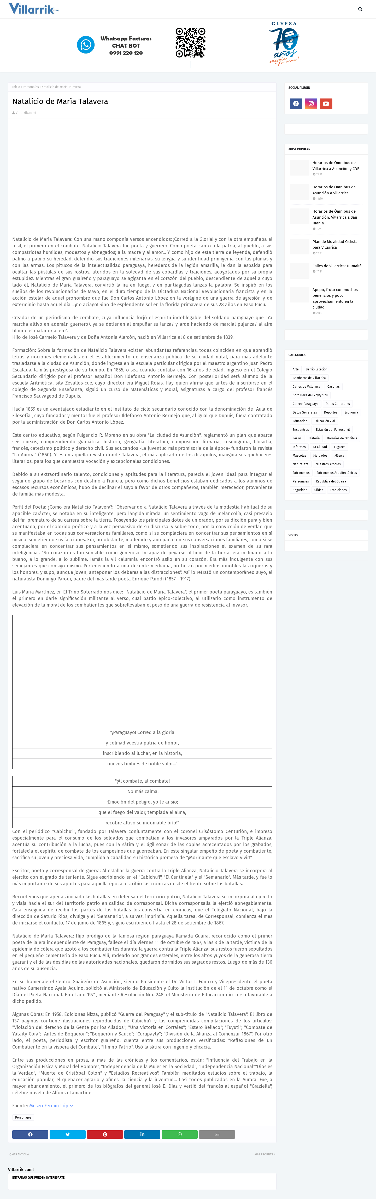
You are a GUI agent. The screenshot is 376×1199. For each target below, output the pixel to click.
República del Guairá (331, 481)
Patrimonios (301, 473)
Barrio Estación (316, 369)
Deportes (330, 412)
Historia (314, 438)
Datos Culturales (338, 404)
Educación (300, 421)
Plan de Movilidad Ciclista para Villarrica (335, 244)
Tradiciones (338, 490)
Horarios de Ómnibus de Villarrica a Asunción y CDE (336, 165)
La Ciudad (320, 447)
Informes (299, 447)
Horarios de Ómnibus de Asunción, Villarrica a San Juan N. (335, 217)
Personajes (31, 87)
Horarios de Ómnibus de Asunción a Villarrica (334, 190)
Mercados (320, 455)
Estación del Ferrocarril (333, 430)
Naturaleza (301, 464)
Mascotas (299, 455)
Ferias (297, 438)
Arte (296, 369)
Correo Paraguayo (306, 404)
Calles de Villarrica (306, 386)
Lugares (339, 447)
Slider (318, 490)
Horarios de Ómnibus (342, 438)
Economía (351, 412)
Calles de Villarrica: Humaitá (337, 266)
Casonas (333, 386)
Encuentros (301, 430)
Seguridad (300, 490)
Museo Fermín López (51, 1106)
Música (339, 455)
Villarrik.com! (26, 113)
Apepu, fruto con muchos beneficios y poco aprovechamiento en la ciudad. (335, 298)
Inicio (16, 87)
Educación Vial (324, 421)
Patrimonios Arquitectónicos (337, 473)
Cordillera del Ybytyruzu (310, 395)
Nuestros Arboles (328, 464)
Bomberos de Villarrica (309, 378)
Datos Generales (305, 412)
